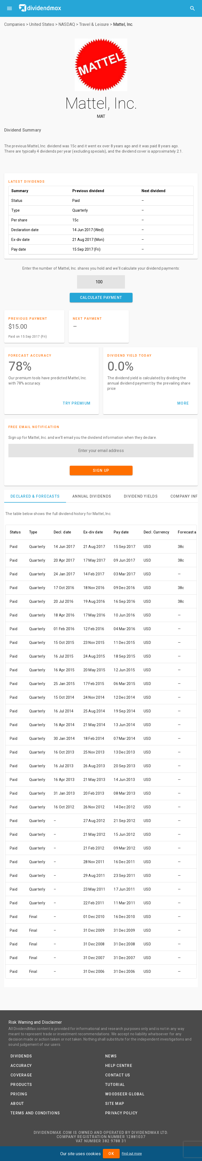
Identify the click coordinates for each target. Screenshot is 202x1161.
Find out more (132, 1153)
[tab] (35, 496)
